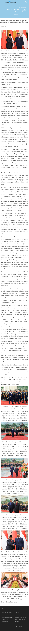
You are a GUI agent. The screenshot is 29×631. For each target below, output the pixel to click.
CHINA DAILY (5, 621)
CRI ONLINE (17, 612)
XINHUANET (5, 619)
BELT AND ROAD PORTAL (20, 617)
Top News (11, 5)
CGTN (16, 615)
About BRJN (17, 14)
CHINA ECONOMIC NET (7, 624)
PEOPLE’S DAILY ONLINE (7, 617)
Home (3, 5)
